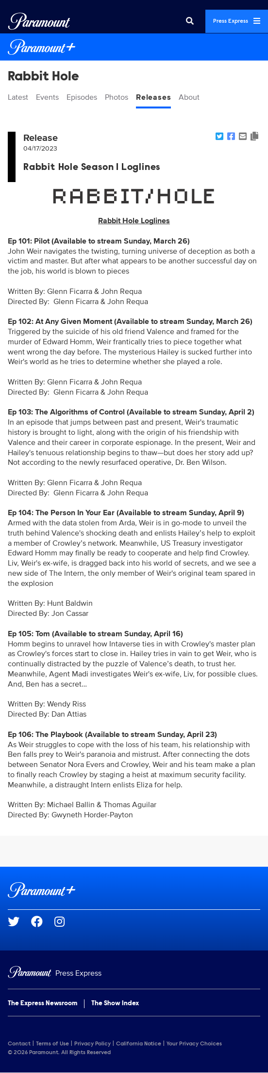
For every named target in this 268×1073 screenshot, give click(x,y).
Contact (19, 1044)
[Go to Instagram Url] (65, 921)
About (189, 97)
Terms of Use (52, 1044)
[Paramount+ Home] (134, 47)
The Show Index (115, 1003)
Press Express (236, 21)
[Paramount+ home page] (134, 890)
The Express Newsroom (42, 1003)
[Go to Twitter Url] (19, 921)
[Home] (134, 973)
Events (47, 97)
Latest (18, 97)
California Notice (138, 1044)
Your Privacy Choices (194, 1044)
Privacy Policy (92, 1044)
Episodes (82, 97)
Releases (153, 97)
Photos (116, 97)
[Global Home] (39, 21)
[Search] (189, 21)
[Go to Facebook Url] (42, 921)
